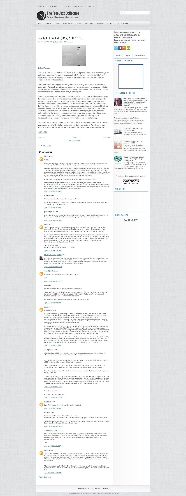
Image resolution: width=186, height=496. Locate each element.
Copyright (90, 6)
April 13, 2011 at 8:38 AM (52, 191)
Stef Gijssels (49, 271)
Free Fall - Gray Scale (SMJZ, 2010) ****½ (60, 38)
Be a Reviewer (66, 6)
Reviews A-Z (48, 23)
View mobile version (74, 140)
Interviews (100, 23)
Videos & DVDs (68, 23)
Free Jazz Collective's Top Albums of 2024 (132, 142)
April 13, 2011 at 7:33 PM (53, 220)
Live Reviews (89, 23)
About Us (41, 6)
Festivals (110, 23)
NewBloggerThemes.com (112, 493)
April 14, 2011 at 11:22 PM (53, 446)
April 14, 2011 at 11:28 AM (53, 387)
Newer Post (42, 137)
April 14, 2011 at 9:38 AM (52, 345)
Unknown (47, 402)
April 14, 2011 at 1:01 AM (52, 303)
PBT (102, 493)
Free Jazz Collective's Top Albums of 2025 (132, 129)
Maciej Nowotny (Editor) (53, 255)
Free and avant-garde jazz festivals (126, 118)
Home (39, 23)
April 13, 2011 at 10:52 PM (53, 267)
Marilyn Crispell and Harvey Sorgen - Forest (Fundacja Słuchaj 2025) (133, 159)
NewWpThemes (77, 493)
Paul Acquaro (45, 68)
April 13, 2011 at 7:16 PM (53, 207)
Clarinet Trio (58, 42)
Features (79, 23)
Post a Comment (45, 477)
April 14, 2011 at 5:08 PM (53, 408)
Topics (128, 55)
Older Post (107, 137)
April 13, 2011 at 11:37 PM (53, 281)
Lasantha (97, 493)
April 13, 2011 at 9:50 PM (53, 251)
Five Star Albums (122, 23)
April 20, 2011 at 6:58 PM (53, 473)
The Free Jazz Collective (63, 13)
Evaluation (78, 6)
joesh (46, 156)
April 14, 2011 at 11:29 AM (53, 397)
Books (58, 23)
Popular (118, 55)
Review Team (52, 6)
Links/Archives (140, 55)
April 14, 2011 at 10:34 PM (53, 426)
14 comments (68, 42)
